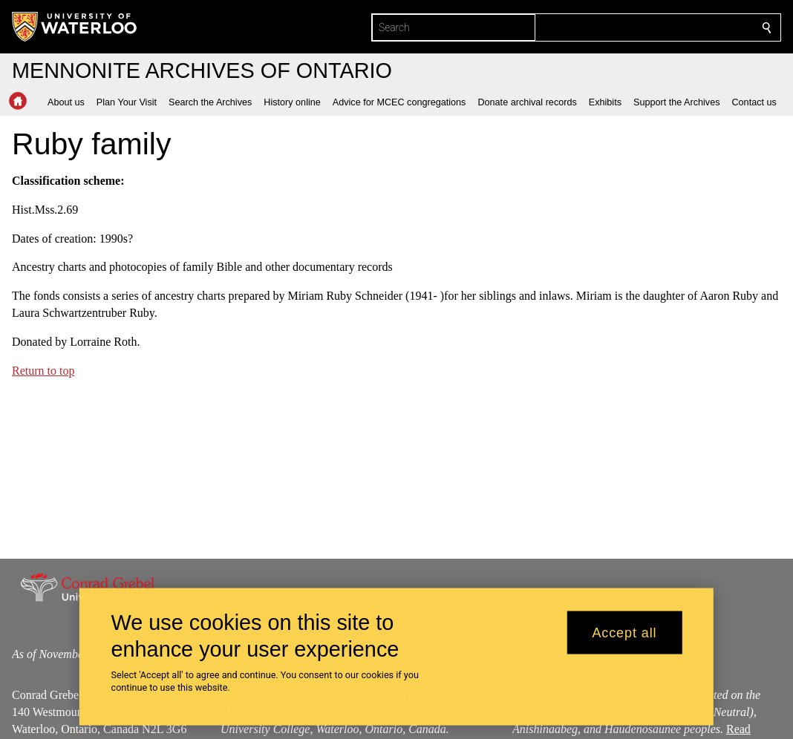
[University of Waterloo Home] (75, 27)
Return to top (43, 370)
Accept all (624, 632)
